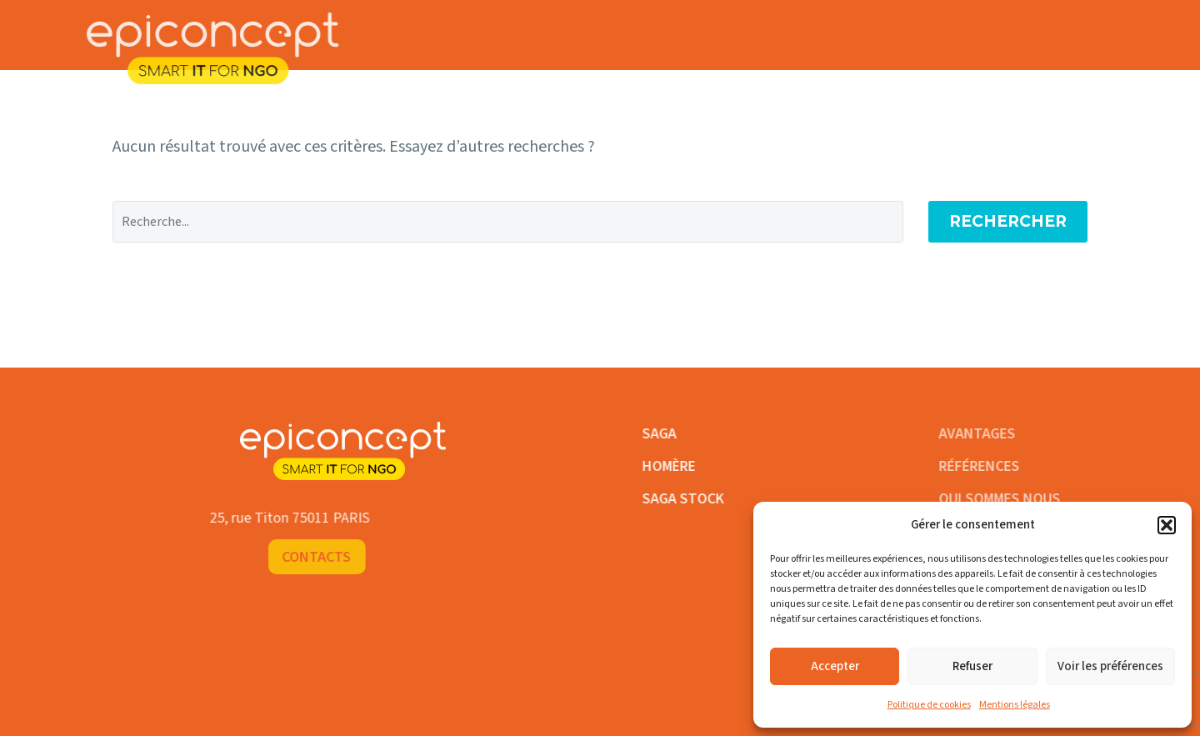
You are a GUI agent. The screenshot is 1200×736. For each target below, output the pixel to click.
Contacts (1101, 33)
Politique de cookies (929, 705)
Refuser (972, 666)
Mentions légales (1014, 705)
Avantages (577, 18)
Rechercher (1008, 221)
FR (956, 33)
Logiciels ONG (465, 18)
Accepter (835, 666)
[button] (1166, 525)
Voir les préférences (1110, 666)
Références (681, 18)
